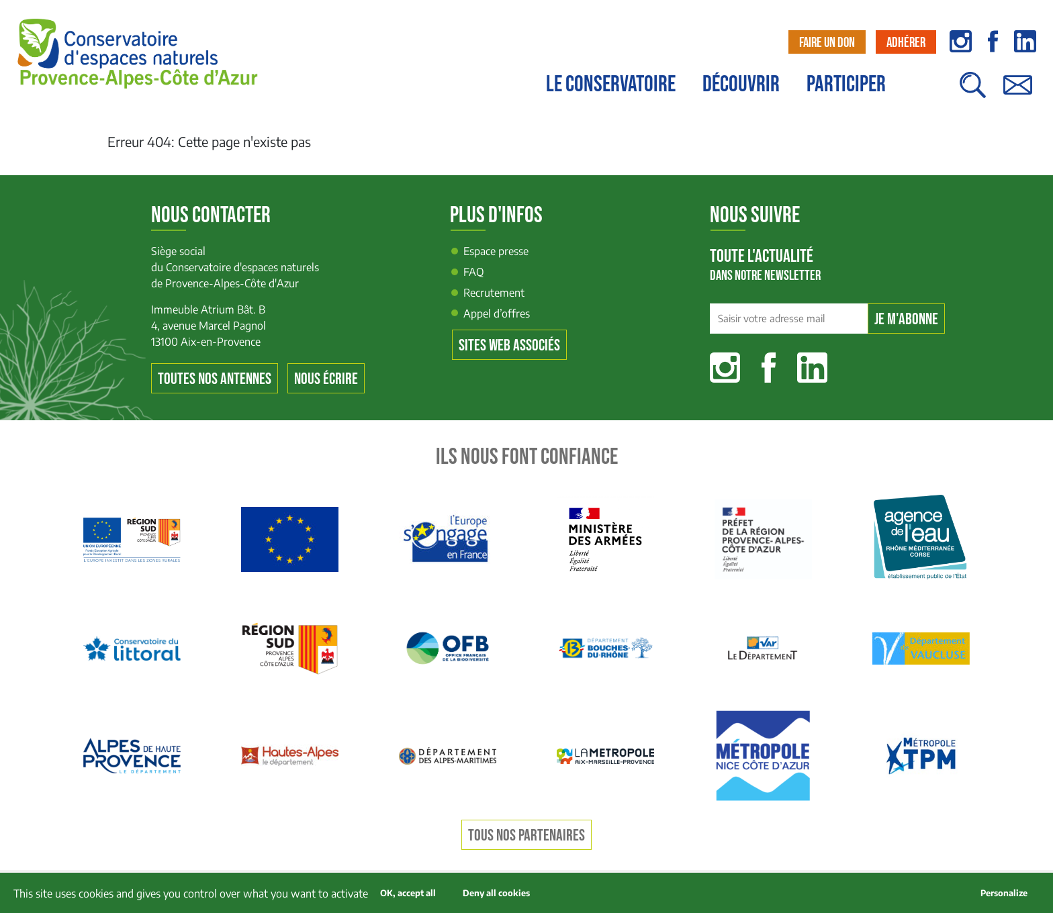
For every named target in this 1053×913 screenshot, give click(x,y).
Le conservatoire (611, 84)
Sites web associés (509, 345)
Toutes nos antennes (214, 379)
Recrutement (493, 292)
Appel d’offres (496, 313)
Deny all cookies (496, 892)
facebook (993, 41)
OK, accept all (408, 892)
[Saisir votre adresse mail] (789, 318)
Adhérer (905, 42)
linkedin (1025, 41)
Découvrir (741, 84)
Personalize (1003, 892)
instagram (961, 41)
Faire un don (827, 42)
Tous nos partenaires (526, 835)
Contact (1017, 91)
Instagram (725, 367)
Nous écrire (326, 379)
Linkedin (812, 367)
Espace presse (496, 251)
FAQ (473, 272)
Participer (846, 84)
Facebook (768, 367)
